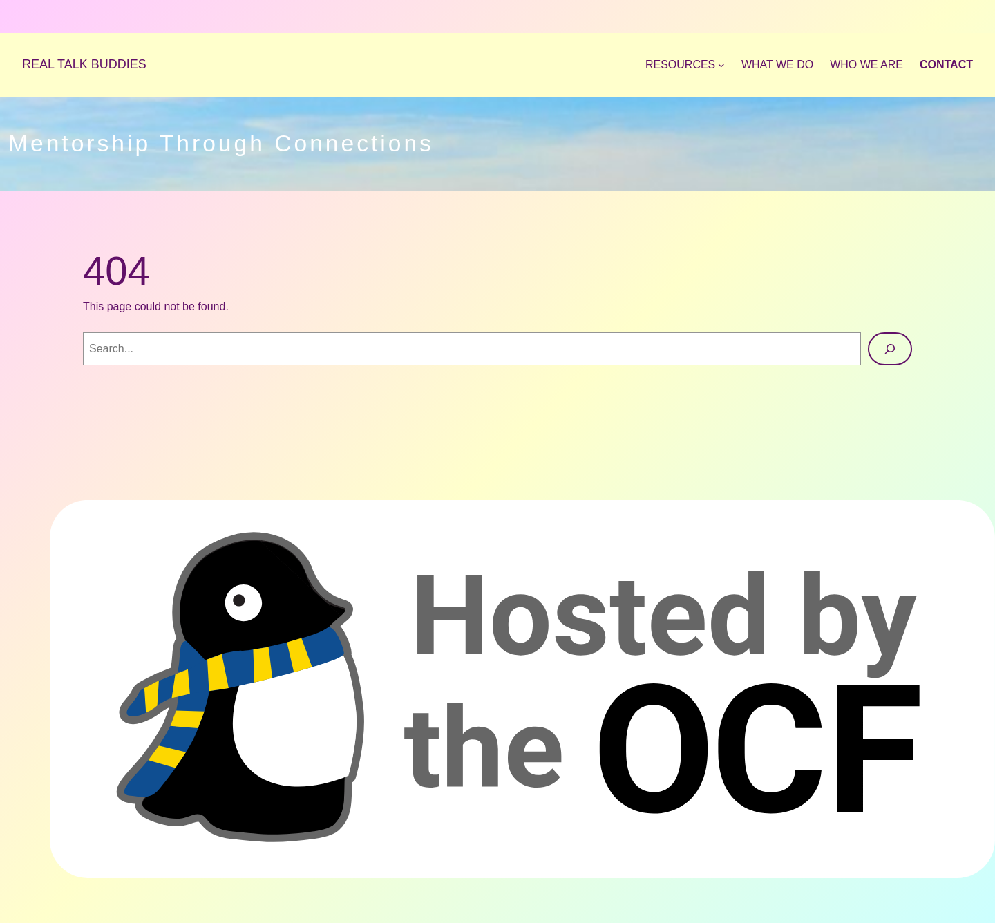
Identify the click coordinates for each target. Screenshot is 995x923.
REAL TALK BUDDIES (84, 64)
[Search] (890, 348)
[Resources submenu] (685, 65)
